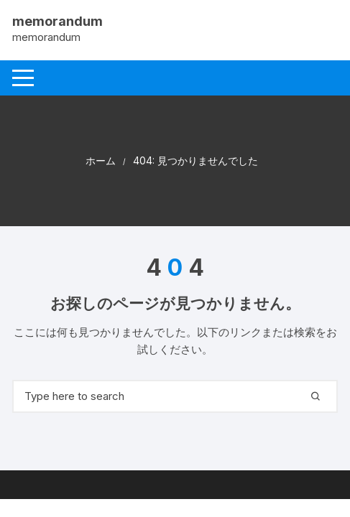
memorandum (57, 21)
